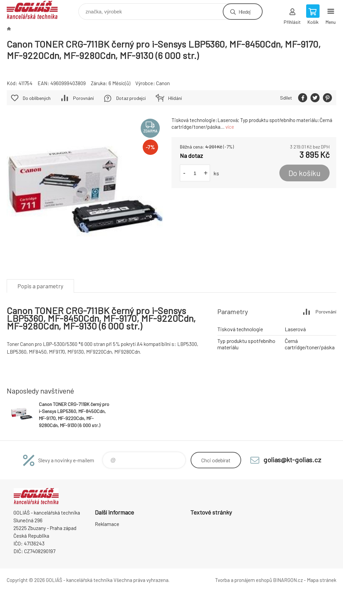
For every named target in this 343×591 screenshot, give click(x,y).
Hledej (244, 11)
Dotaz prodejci (131, 98)
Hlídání (175, 98)
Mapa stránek (321, 580)
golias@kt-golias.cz (292, 460)
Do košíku (304, 173)
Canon (163, 83)
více (229, 127)
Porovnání (83, 98)
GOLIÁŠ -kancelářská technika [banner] (36, 10)
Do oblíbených (37, 98)
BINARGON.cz (288, 580)
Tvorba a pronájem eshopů (243, 580)
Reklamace (107, 524)
